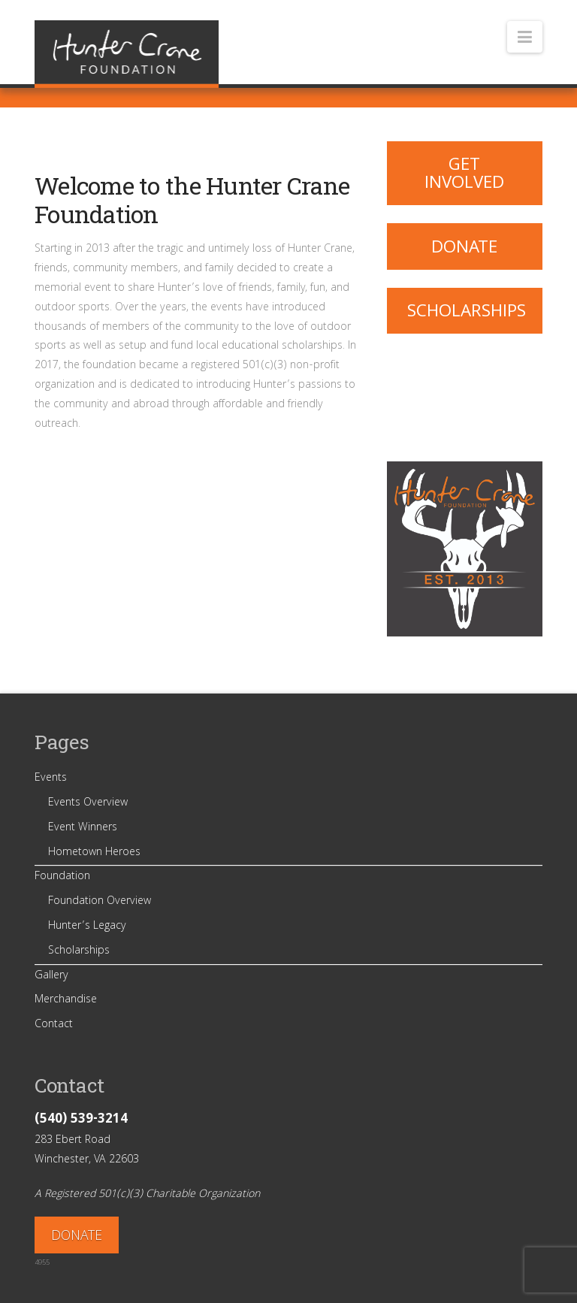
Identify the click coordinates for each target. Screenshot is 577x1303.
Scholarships (466, 313)
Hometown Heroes (94, 853)
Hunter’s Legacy (87, 927)
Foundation (62, 877)
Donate (464, 249)
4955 (42, 1263)
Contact (54, 1025)
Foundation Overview (99, 902)
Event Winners (82, 828)
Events (51, 778)
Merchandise (66, 1000)
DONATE (76, 1237)
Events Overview (88, 803)
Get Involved (464, 175)
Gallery (51, 976)
